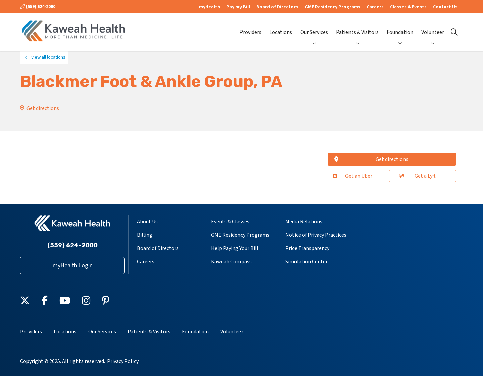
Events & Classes (230, 221)
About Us (147, 221)
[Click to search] (454, 32)
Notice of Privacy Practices (315, 235)
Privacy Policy (123, 361)
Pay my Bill (238, 7)
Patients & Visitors (357, 26)
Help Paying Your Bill (234, 248)
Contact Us (445, 7)
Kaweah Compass (231, 261)
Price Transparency (307, 248)
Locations (280, 26)
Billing (144, 235)
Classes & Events (408, 7)
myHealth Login (73, 265)
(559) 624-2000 (37, 6)
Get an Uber (352, 176)
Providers (250, 26)
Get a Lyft (417, 176)
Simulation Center (306, 261)
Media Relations (303, 221)
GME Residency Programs (332, 7)
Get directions (42, 108)
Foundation (400, 26)
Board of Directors (277, 7)
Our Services (314, 26)
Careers (375, 7)
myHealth (209, 7)
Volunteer (432, 26)
